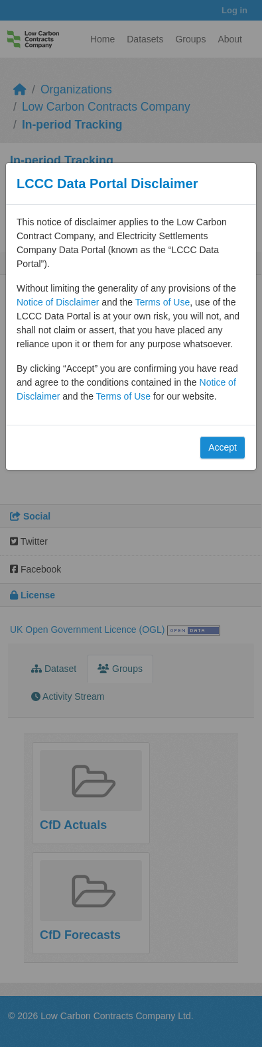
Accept (222, 447)
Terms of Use (162, 302)
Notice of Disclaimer (58, 302)
